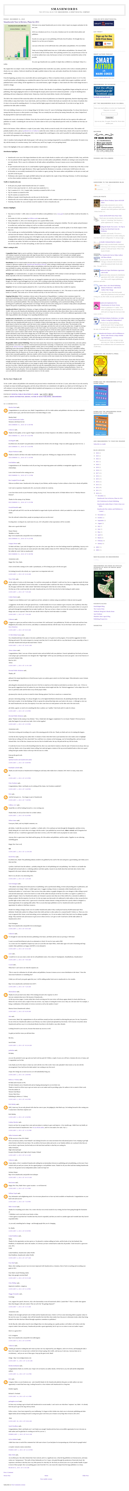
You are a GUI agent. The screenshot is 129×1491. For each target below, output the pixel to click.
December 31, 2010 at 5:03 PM (21, 446)
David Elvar (12, 857)
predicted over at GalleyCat (31, 131)
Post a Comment (8, 1472)
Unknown (11, 430)
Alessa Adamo (13, 650)
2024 (97, 453)
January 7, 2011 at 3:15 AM (20, 1307)
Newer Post (7, 1475)
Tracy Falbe (12, 579)
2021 (97, 461)
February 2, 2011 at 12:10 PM (21, 1450)
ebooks (27, 396)
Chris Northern (13, 783)
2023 (97, 456)
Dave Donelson (13, 627)
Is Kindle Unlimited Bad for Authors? (110, 242)
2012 (97, 487)
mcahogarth (12, 440)
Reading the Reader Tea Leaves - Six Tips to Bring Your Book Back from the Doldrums (112, 229)
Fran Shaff (12, 1263)
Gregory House (13, 543)
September (101, 520)
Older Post (85, 1475)
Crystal (11, 964)
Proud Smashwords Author (16, 419)
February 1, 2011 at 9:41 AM (20, 1434)
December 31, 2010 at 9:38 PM (21, 554)
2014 (97, 482)
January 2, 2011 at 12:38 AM (20, 851)
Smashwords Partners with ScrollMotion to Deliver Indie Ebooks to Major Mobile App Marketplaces (111, 336)
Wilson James (13, 820)
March (100, 538)
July (99, 526)
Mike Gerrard (12, 1206)
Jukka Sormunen (13, 1135)
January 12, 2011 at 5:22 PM (20, 1374)
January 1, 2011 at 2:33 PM (20, 711)
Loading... (97, 560)
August (100, 523)
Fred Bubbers (12, 462)
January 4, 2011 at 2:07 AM (20, 1258)
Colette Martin (13, 597)
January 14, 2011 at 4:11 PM (20, 1396)
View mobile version (46, 1479)
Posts (97, 185)
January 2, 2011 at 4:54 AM (20, 949)
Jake (10, 1016)
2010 (97, 493)
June (99, 529)
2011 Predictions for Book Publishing (108, 501)
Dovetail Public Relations (16, 670)
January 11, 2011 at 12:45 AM (21, 1361)
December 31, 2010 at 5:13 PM (21, 475)
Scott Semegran (13, 883)
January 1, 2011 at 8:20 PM (20, 815)
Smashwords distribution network (36, 264)
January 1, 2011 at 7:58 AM (20, 614)
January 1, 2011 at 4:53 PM (20, 778)
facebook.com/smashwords (102, 97)
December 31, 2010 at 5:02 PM (21, 435)
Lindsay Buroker (13, 1122)
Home (46, 1475)
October (100, 517)
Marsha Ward (12, 407)
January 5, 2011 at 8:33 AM (20, 1278)
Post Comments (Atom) (18, 1485)
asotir (10, 954)
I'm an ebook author (38, 1127)
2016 (97, 476)
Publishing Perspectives (100, 619)
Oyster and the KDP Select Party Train (110, 216)
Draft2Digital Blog (99, 606)
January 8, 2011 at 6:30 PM (20, 1340)
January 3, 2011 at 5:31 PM (20, 1188)
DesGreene (12, 1182)
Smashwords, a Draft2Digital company (74, 12)
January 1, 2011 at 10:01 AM (20, 645)
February (100, 540)
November (101, 515)
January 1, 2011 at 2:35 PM (20, 724)
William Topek (13, 1193)
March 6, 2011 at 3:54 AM (19, 1467)
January (100, 543)
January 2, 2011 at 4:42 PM (20, 1099)
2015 (97, 479)
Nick (10, 794)
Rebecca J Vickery (14, 1079)
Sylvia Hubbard (13, 1439)
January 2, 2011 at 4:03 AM (20, 928)
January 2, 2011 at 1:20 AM (20, 879)
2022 (97, 459)
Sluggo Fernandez (14, 1294)
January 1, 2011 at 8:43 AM (20, 630)
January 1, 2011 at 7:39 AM (20, 592)
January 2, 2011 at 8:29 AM (20, 1011)
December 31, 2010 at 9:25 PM (21, 538)
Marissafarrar (12, 991)
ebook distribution (17, 396)
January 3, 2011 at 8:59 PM (20, 1231)
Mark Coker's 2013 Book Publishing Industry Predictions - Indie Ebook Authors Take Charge (110, 288)
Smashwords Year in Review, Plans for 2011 (110, 498)
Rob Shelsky (12, 1104)
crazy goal (60, 214)
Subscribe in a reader (100, 444)
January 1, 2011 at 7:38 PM (20, 800)
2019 (97, 467)
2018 (97, 470)
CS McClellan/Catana (15, 635)
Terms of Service (18, 346)
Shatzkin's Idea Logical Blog (102, 616)
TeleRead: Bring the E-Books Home (104, 611)
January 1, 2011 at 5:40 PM (20, 789)
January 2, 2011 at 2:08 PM (20, 1074)
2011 (97, 490)
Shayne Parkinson (14, 451)
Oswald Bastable (13, 507)
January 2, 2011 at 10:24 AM (20, 1045)
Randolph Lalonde (14, 767)
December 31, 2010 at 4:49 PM (21, 424)
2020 (97, 464)
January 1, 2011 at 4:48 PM (20, 762)
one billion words (33, 218)
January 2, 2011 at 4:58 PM (20, 1117)
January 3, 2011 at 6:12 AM (20, 1155)
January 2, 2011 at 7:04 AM (20, 960)
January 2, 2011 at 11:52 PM (20, 1130)
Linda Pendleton (13, 1236)
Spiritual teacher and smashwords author (20, 759)
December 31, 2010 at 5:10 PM (21, 457)
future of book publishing (41, 396)
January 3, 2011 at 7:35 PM (20, 1201)
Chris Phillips (12, 1283)
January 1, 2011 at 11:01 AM (20, 665)
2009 (97, 547)
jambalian (11, 1050)
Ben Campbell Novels (15, 480)
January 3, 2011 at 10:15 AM (20, 1177)
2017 (97, 473)
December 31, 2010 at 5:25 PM (21, 502)
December (101, 496)
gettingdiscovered (14, 1401)
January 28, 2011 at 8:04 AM (20, 1421)
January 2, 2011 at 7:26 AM (20, 986)
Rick (10, 1379)
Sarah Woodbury (13, 1426)
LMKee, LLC (12, 805)
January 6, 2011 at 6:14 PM (20, 1289)
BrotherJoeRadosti (14, 1366)
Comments (99, 189)
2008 (97, 550)
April (99, 535)
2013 (97, 484)
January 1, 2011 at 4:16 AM (20, 574)
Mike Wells (12, 1455)
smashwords (57, 396)
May (99, 532)
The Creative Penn (99, 609)
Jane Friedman (98, 614)
